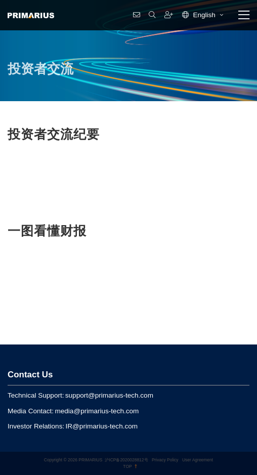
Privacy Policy (165, 459)
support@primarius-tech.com (109, 395)
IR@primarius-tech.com (102, 426)
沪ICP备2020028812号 (126, 459)
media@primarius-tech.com (97, 411)
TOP (129, 466)
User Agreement (197, 459)
